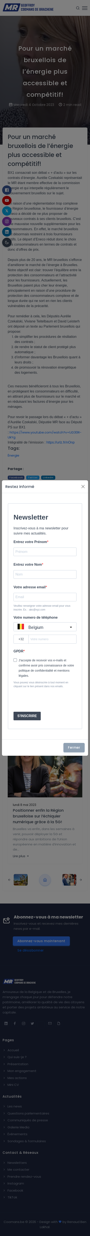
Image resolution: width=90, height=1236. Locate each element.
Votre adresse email (30, 587)
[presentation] (46, 700)
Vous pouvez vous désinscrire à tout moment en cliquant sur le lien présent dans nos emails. (41, 684)
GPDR (18, 651)
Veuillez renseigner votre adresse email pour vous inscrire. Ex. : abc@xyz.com (42, 607)
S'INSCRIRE (27, 716)
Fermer (74, 747)
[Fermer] (83, 486)
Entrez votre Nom (28, 564)
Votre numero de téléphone (36, 617)
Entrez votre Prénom (30, 542)
